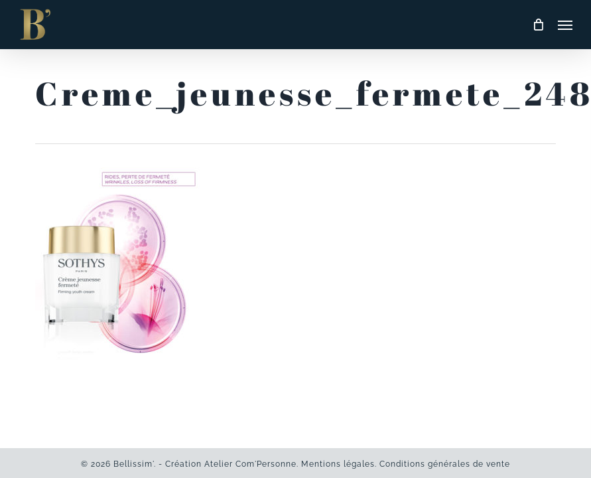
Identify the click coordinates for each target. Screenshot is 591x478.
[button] (565, 24)
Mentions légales (338, 464)
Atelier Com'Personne (250, 464)
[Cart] (538, 24)
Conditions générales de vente (444, 464)
